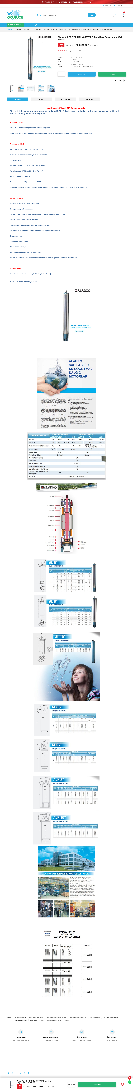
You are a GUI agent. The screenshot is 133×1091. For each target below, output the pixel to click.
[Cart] (123, 15)
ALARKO (75, 59)
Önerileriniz (89, 99)
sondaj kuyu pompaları (20, 1018)
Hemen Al (112, 74)
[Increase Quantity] (74, 1084)
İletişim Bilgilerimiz (42, 1067)
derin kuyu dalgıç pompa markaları (78, 1018)
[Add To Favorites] (122, 1084)
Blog (38, 1070)
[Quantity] (61, 74)
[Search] (66, 15)
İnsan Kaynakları (41, 1064)
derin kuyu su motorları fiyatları (110, 1018)
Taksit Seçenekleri (65, 99)
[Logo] (15, 15)
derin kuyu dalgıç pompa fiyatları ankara (56, 1018)
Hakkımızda (40, 1060)
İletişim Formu (71, 1073)
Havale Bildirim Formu (104, 1070)
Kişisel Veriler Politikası (74, 1070)
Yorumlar (41, 99)
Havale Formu (41, 1073)
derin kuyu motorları (95, 1018)
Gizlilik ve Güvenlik (73, 1064)
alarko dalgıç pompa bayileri (36, 1018)
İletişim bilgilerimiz (34, 25)
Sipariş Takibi (102, 1073)
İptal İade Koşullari (73, 1067)
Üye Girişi (101, 1060)
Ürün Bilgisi (17, 99)
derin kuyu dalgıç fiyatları (21, 1020)
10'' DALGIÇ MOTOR (78, 57)
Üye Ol (100, 1064)
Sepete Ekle (82, 74)
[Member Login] (114, 15)
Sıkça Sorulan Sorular (104, 1067)
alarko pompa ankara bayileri (54, 1020)
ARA (92, 15)
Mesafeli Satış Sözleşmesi (75, 1060)
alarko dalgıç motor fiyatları (37, 1020)
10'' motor (67, 1020)
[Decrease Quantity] (69, 1084)
